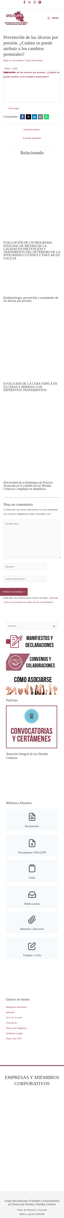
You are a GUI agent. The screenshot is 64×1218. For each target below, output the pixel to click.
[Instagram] (34, 2)
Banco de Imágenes (16, 1028)
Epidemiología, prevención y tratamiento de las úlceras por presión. (30, 299)
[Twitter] (29, 2)
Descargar (14, 108)
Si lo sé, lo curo (14, 1017)
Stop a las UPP (14, 1038)
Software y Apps (14, 1033)
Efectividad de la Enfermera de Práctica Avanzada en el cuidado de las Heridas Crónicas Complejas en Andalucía (28, 485)
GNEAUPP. (9, 72)
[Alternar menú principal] (53, 18)
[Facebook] (24, 2)
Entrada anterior (32, 129)
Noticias (10, 1012)
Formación (11, 1023)
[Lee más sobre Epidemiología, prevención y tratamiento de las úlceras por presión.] (29, 280)
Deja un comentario (13, 60)
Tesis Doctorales (34, 60)
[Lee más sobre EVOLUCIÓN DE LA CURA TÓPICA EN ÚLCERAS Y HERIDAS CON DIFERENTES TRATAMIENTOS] (32, 344)
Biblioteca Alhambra (16, 1007)
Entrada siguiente (32, 138)
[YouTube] (39, 2)
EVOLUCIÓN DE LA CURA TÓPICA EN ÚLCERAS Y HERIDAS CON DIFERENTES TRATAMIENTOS (30, 387)
